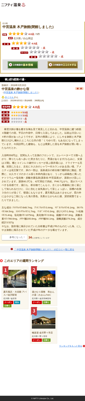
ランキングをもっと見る (70, 346)
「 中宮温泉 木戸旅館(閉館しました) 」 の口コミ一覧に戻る (44, 249)
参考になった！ (17, 237)
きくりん (9, 97)
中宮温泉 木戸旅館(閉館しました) (21, 92)
